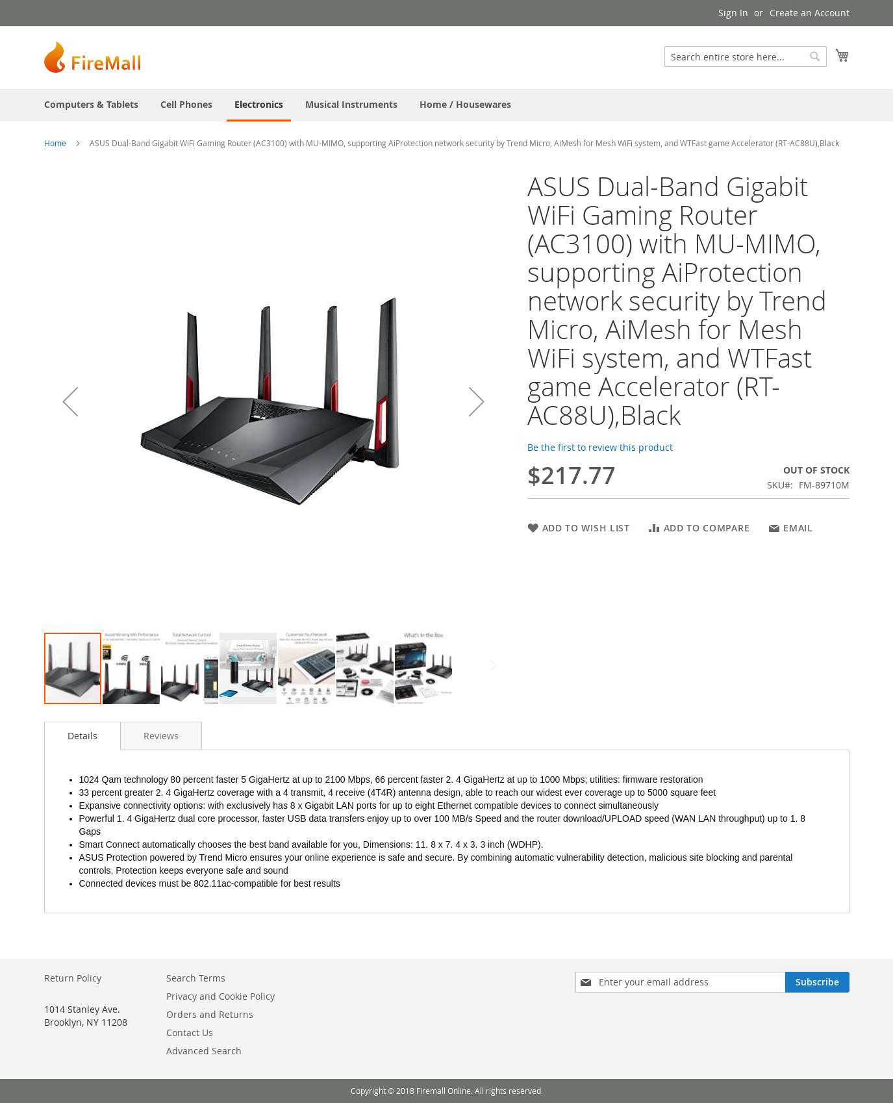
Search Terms (195, 978)
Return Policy (72, 978)
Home (55, 143)
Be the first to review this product (600, 447)
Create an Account (809, 12)
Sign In (733, 12)
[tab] (82, 736)
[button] (70, 401)
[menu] (446, 105)
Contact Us (189, 1032)
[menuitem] (91, 104)
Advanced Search (204, 1051)
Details (82, 735)
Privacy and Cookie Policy (220, 996)
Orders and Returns (209, 1014)
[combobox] (745, 56)
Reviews (161, 735)
